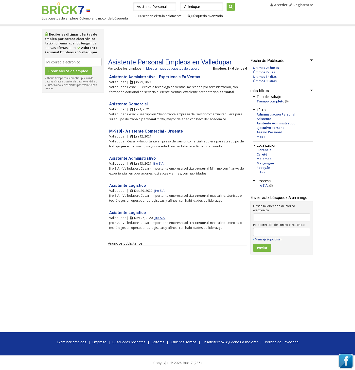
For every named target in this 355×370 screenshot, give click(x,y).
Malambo (264, 158)
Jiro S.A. (262, 185)
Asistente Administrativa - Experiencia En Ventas (154, 77)
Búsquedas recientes (128, 342)
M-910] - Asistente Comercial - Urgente (146, 131)
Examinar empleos (71, 342)
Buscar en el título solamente (160, 16)
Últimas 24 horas (266, 67)
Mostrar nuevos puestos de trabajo (172, 68)
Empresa (99, 342)
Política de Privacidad (282, 342)
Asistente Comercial (128, 104)
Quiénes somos (183, 342)
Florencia (264, 150)
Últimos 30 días (265, 81)
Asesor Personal (269, 132)
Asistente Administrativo (276, 123)
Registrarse (301, 4)
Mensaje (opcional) (268, 239)
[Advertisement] (73, 169)
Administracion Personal (276, 114)
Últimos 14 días (265, 76)
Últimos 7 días (264, 72)
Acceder (278, 4)
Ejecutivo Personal (271, 127)
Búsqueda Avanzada (205, 16)
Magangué (265, 163)
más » (261, 136)
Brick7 (63, 8)
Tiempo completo (270, 101)
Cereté (262, 154)
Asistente (264, 119)
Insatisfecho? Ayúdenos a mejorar (230, 342)
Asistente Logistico (127, 185)
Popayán (263, 167)
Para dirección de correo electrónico (279, 225)
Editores (157, 342)
